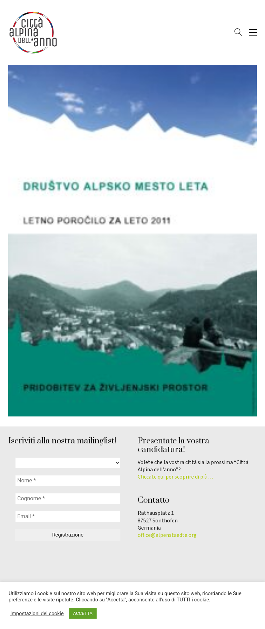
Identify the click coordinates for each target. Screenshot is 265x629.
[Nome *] (67, 480)
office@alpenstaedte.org (167, 535)
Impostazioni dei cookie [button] (37, 613)
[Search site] (238, 33)
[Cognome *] (67, 498)
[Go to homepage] (32, 32)
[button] (253, 32)
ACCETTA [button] (82, 613)
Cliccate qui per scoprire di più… (175, 477)
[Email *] (67, 516)
